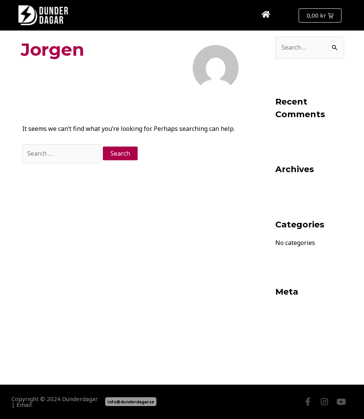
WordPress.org (296, 351)
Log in (284, 310)
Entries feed (292, 323)
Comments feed (297, 337)
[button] (284, 15)
